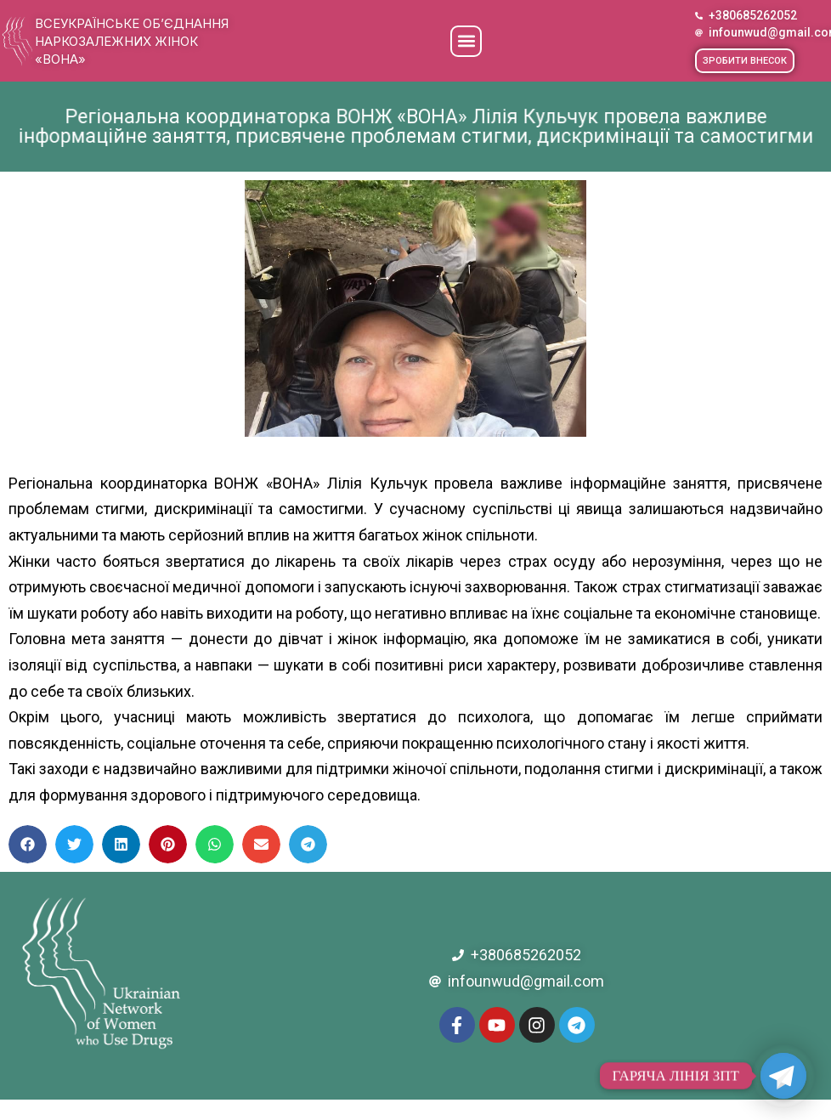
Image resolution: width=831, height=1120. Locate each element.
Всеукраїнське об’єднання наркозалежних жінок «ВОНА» (132, 41)
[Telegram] (783, 1076)
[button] (466, 41)
